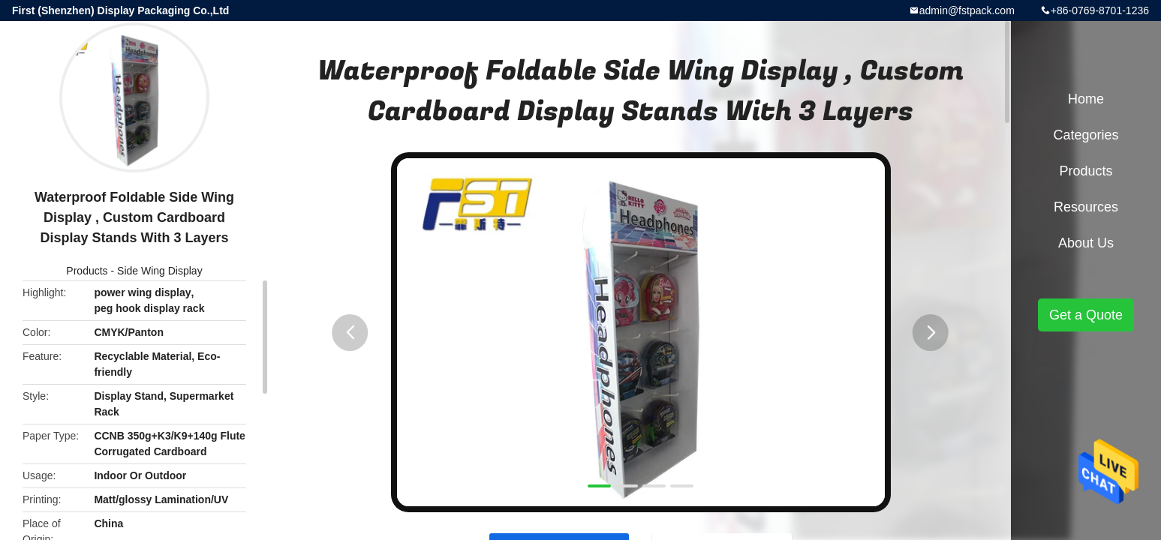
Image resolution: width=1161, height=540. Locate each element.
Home (1086, 99)
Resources (1086, 207)
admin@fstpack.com (967, 10)
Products (86, 271)
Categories (1085, 135)
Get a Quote (1086, 315)
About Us (1086, 243)
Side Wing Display (160, 271)
